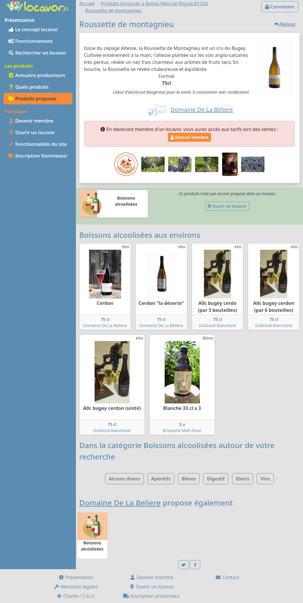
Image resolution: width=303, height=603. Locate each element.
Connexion (280, 7)
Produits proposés (32, 98)
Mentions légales (76, 586)
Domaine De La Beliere (105, 325)
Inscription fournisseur (37, 156)
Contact (227, 577)
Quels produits (28, 87)
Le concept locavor (33, 29)
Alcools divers (124, 479)
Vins (265, 479)
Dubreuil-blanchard (217, 325)
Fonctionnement (30, 41)
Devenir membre (30, 121)
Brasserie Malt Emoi (182, 430)
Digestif (215, 479)
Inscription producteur (151, 596)
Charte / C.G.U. (75, 596)
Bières (189, 479)
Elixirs (242, 479)
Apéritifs (160, 479)
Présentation (75, 577)
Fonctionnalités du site (37, 144)
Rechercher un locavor (37, 53)
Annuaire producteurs (36, 75)
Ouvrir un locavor (31, 132)
